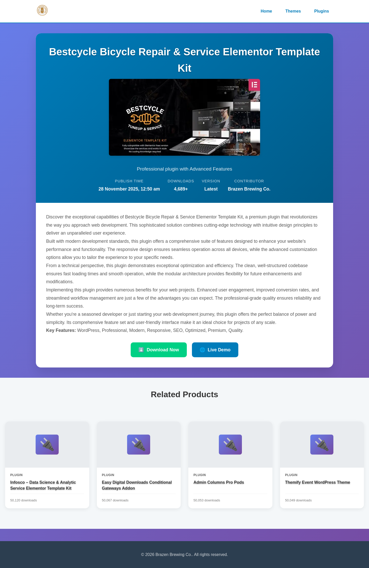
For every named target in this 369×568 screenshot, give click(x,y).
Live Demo (215, 349)
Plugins (321, 11)
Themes (293, 11)
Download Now (158, 349)
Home (266, 11)
